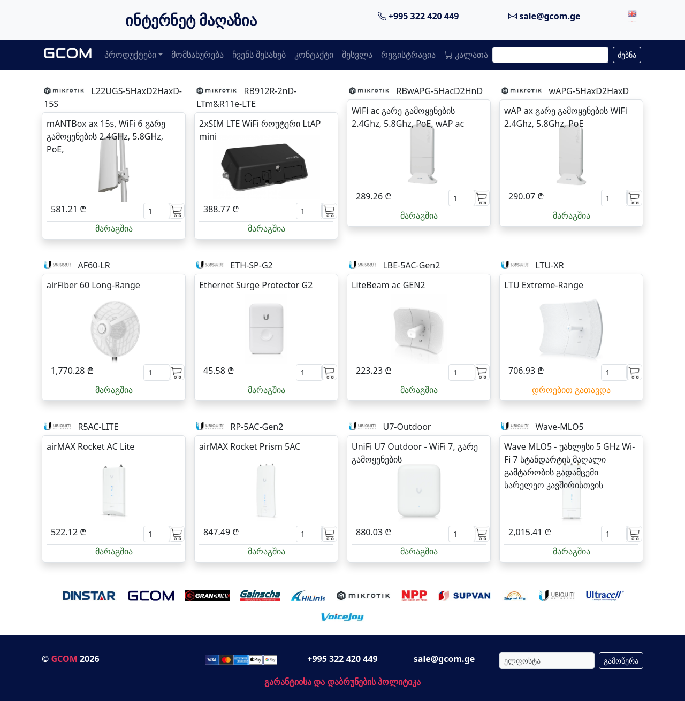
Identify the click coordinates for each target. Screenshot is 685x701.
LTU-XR (549, 265)
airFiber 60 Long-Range (93, 285)
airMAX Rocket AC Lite (90, 446)
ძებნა (627, 55)
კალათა (466, 54)
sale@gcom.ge (544, 16)
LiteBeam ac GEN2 (388, 285)
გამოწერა (621, 661)
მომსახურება (197, 54)
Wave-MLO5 (559, 427)
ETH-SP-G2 (251, 265)
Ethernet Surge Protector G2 (256, 285)
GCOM (64, 659)
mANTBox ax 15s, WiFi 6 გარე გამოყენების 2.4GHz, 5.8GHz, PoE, (106, 136)
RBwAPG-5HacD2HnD (440, 91)
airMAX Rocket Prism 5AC (249, 446)
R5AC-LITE (98, 427)
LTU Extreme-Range (543, 285)
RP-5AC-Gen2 (256, 427)
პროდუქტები (130, 54)
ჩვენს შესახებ (259, 54)
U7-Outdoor (407, 427)
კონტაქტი (313, 54)
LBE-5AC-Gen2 (411, 265)
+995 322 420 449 (418, 16)
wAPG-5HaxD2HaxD (589, 91)
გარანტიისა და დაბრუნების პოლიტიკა (342, 682)
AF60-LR (94, 265)
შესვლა (357, 54)
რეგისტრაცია (408, 54)
